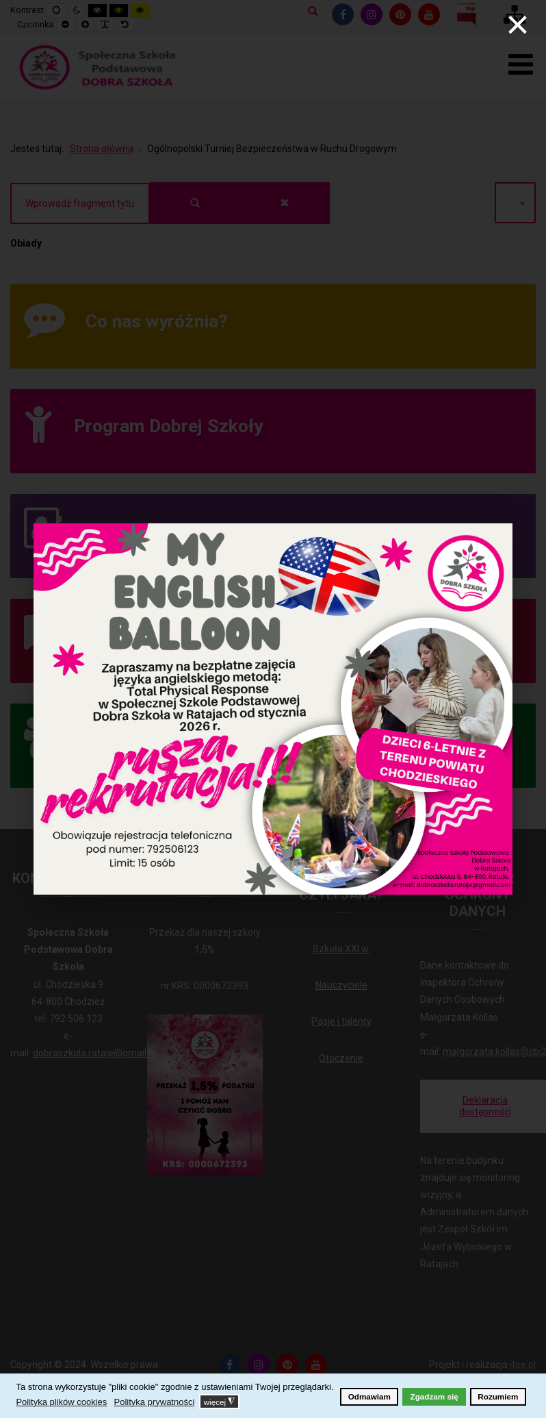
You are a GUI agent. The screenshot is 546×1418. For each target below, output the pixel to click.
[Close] (517, 24)
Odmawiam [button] (369, 1396)
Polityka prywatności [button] (154, 1402)
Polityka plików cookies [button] (61, 1402)
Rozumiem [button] (498, 1396)
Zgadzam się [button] (434, 1396)
